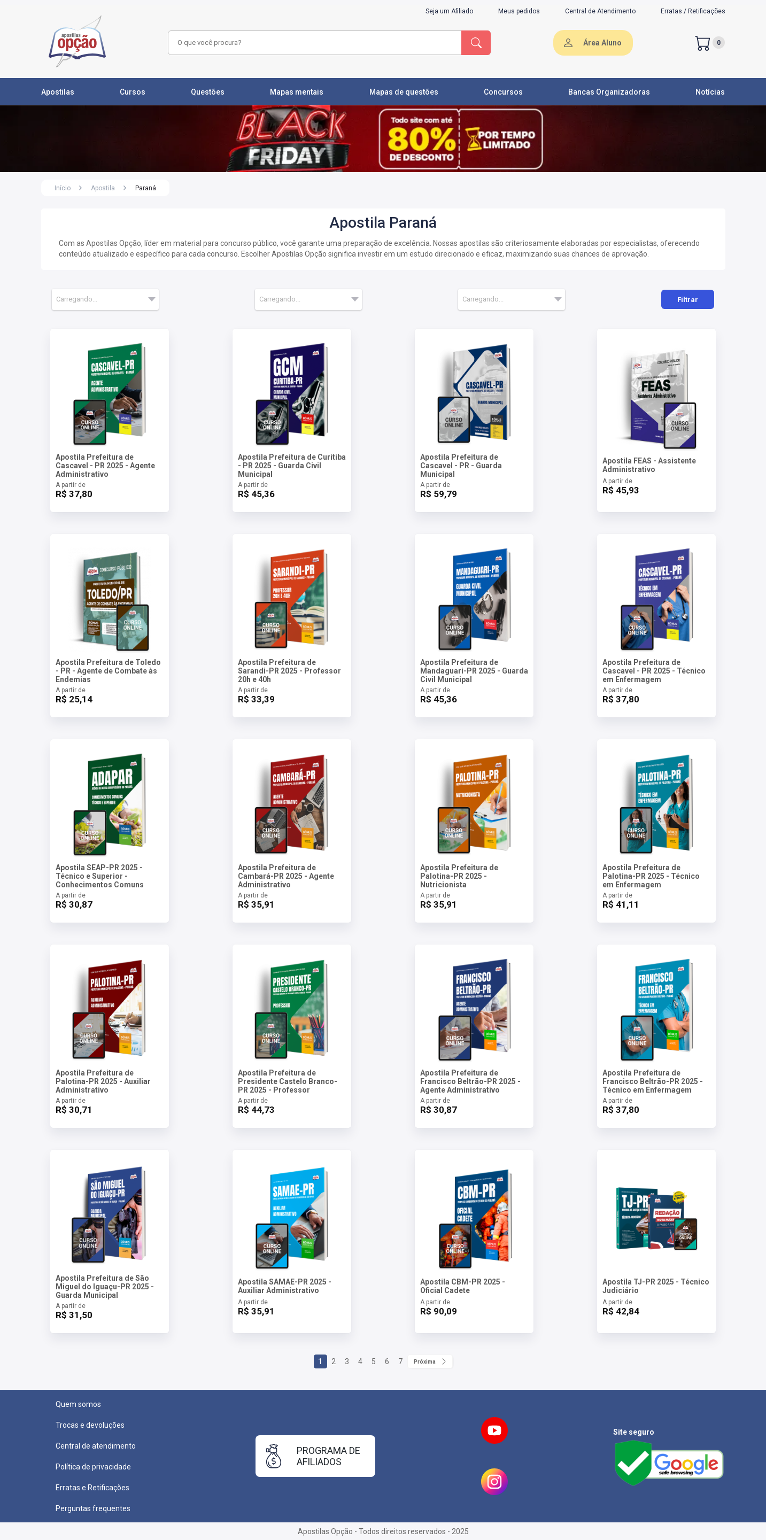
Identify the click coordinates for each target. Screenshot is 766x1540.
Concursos (503, 92)
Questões (208, 92)
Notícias (710, 92)
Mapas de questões (403, 92)
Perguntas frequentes (93, 1508)
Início (63, 188)
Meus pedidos (519, 11)
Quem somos (78, 1404)
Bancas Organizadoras (609, 92)
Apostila (103, 188)
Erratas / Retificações (693, 11)
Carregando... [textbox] (76, 299)
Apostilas (57, 92)
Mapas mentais (296, 92)
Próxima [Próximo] (430, 1361)
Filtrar (687, 300)
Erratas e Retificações (92, 1487)
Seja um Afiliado (449, 11)
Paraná (145, 188)
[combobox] (313, 43)
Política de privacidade (93, 1466)
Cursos (132, 92)
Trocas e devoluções (90, 1425)
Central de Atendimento (600, 11)
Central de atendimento (96, 1446)
